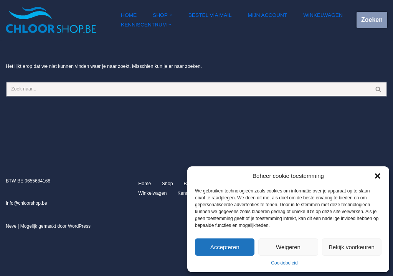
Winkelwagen (318, 15)
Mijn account (264, 15)
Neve (11, 268)
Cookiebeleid (284, 263)
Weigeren (288, 247)
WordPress (79, 268)
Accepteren (224, 247)
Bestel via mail (208, 15)
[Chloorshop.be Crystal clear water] (51, 20)
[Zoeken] (188, 88)
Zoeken (372, 19)
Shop (166, 225)
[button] (377, 176)
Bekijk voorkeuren (352, 247)
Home (128, 15)
